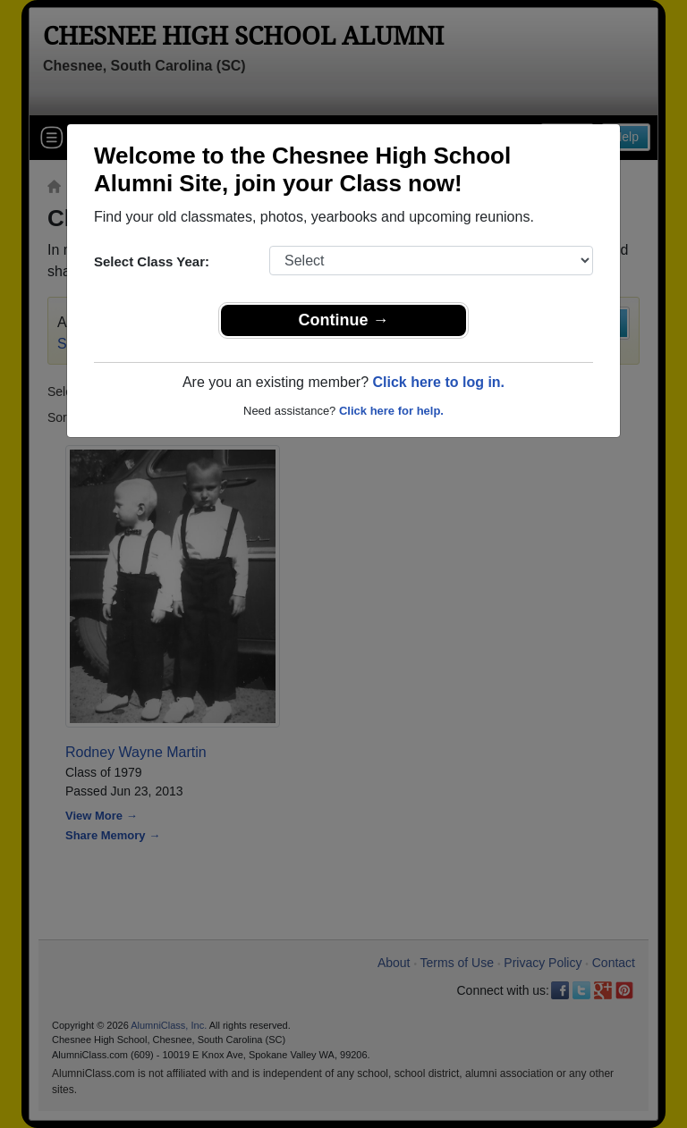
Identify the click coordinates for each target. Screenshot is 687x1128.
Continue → (344, 320)
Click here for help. (391, 410)
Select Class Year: (151, 261)
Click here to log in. (438, 382)
